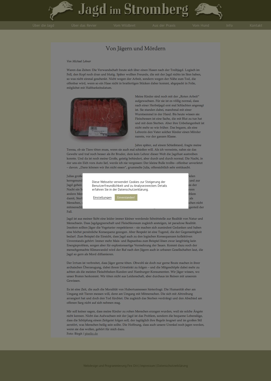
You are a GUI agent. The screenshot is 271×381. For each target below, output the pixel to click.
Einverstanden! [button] (126, 197)
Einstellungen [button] (102, 198)
